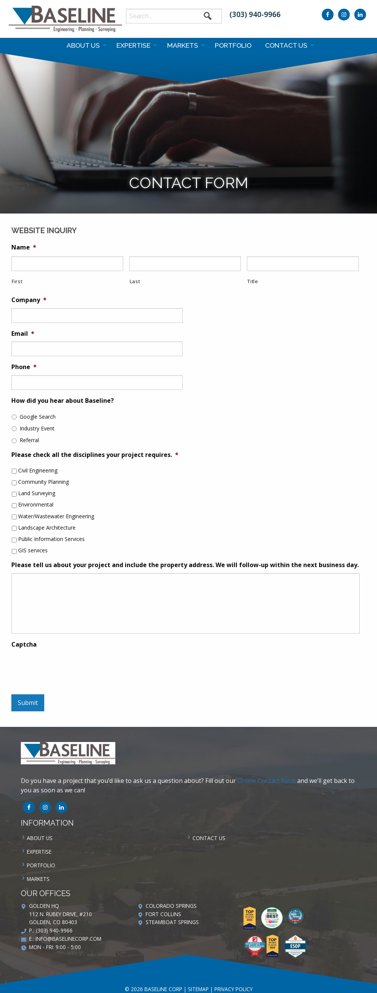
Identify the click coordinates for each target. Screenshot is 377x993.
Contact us (286, 45)
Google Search (38, 416)
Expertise (133, 45)
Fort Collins (163, 914)
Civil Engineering (37, 470)
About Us (83, 45)
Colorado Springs (171, 905)
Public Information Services (51, 538)
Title (252, 281)
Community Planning (43, 481)
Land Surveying (36, 493)
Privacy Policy (233, 989)
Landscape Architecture (47, 527)
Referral (29, 440)
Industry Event (37, 428)
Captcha (24, 644)
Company (29, 300)
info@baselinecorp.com (68, 938)
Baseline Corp (65, 18)
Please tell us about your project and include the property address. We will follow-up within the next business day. (185, 565)
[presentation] (68, 667)
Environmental (35, 504)
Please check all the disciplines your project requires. (94, 455)
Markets (182, 45)
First (17, 281)
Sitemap (198, 989)
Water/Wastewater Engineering (56, 516)
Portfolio (233, 45)
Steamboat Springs (172, 922)
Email (22, 334)
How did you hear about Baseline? (62, 401)
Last (135, 281)
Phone (24, 367)
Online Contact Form (266, 780)
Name (23, 247)
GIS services (33, 550)
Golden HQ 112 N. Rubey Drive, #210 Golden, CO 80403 (60, 914)
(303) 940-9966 (255, 14)
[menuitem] (85, 45)
